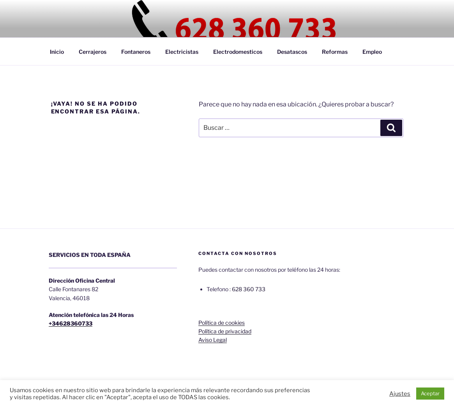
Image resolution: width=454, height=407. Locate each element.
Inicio (57, 51)
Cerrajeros (92, 51)
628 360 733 (248, 289)
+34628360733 (70, 323)
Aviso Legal (212, 339)
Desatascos (292, 51)
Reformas (335, 51)
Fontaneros (135, 51)
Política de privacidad (224, 331)
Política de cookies (221, 322)
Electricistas (181, 51)
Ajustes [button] (399, 393)
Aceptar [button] (430, 393)
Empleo (372, 51)
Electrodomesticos (237, 51)
